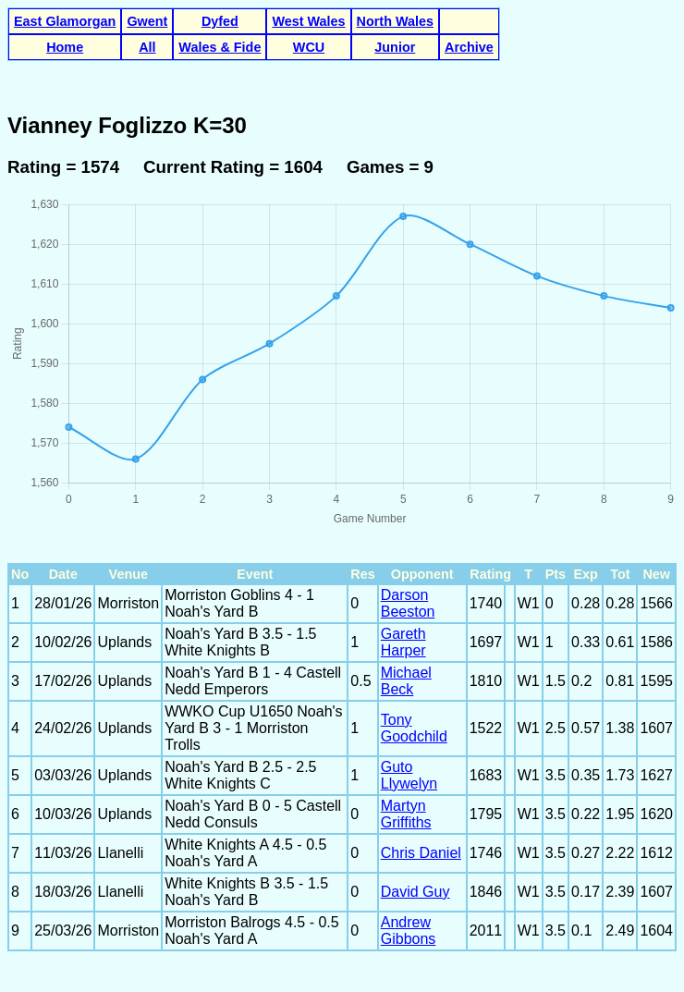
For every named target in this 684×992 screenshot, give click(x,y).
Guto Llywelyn (409, 775)
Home (64, 47)
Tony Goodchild (414, 728)
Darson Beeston (408, 603)
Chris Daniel (421, 853)
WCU (308, 47)
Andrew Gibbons (408, 930)
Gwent (147, 21)
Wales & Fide (219, 47)
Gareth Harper (403, 642)
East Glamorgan (65, 21)
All (147, 47)
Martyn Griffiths (406, 814)
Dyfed (220, 21)
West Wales (308, 21)
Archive (469, 47)
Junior (394, 47)
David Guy (415, 892)
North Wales (395, 21)
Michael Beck (406, 681)
